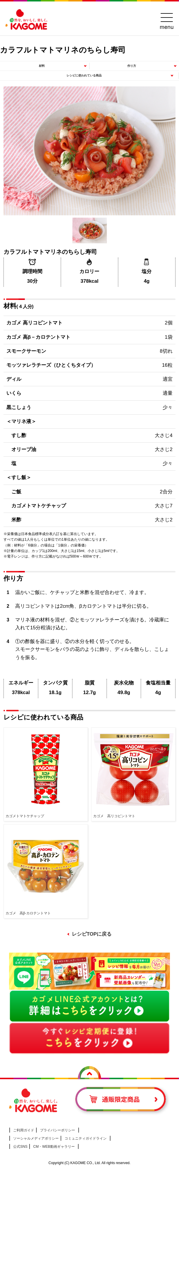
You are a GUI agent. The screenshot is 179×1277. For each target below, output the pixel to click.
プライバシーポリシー (57, 1130)
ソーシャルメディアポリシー (36, 1138)
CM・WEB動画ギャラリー (54, 1147)
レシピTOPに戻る (92, 934)
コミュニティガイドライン (86, 1138)
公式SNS (20, 1147)
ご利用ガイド (23, 1130)
